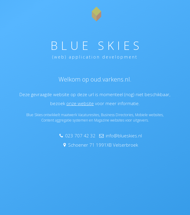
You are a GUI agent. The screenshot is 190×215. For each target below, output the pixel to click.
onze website (80, 103)
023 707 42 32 (80, 136)
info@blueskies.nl (124, 136)
